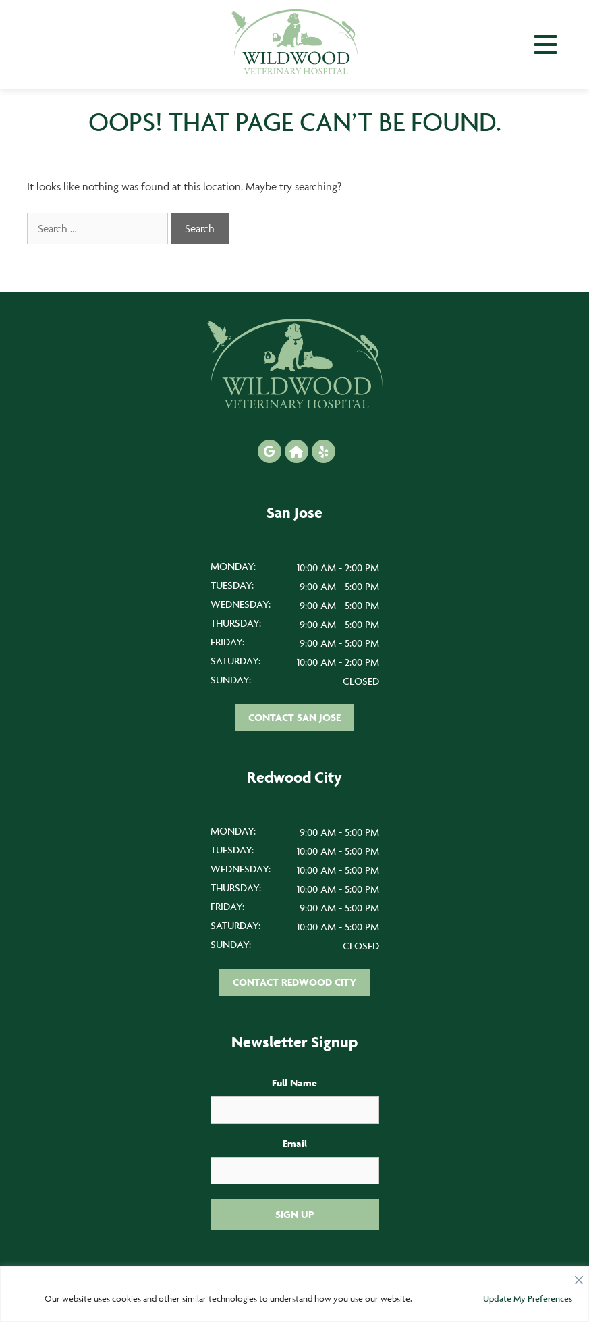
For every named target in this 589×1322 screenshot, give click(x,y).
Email (295, 1143)
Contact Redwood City (294, 982)
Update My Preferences (527, 1298)
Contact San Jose (294, 717)
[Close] (579, 1276)
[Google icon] (269, 451)
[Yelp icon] (323, 451)
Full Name (294, 1082)
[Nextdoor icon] (296, 451)
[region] (294, 1294)
